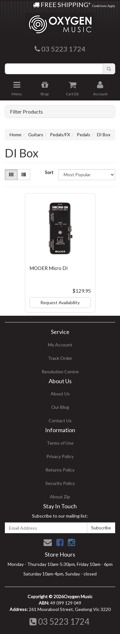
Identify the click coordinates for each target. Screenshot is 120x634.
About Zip (60, 496)
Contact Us (60, 420)
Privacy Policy (60, 456)
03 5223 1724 (59, 621)
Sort (49, 172)
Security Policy (60, 483)
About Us (60, 393)
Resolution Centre (60, 371)
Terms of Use (60, 443)
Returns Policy (60, 469)
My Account (60, 344)
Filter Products (26, 112)
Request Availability (60, 302)
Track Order (60, 358)
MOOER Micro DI (48, 268)
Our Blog (60, 407)
